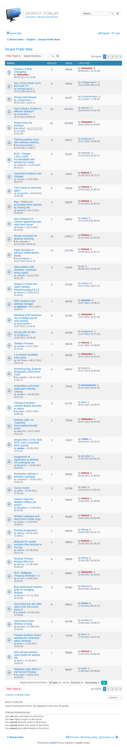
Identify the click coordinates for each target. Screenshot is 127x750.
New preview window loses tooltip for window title (27, 655)
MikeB (22, 612)
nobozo (21, 292)
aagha (84, 218)
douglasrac (22, 335)
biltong (20, 533)
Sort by (73, 682)
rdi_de (20, 578)
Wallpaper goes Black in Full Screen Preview (27, 670)
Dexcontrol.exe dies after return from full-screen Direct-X (28, 606)
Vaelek (20, 550)
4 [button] (116, 56)
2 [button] (108, 56)
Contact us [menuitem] (108, 737)
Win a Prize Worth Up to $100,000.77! (27, 84)
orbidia (20, 346)
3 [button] (112, 56)
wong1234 (22, 193)
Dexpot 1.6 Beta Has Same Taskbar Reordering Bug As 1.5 (26, 287)
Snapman (86, 138)
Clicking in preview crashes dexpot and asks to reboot (28, 405)
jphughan (86, 456)
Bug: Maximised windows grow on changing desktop (28, 589)
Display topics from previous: (40, 682)
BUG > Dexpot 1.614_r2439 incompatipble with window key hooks (24, 158)
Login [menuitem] (117, 33)
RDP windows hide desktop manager (24, 302)
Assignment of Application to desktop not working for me (26, 459)
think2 (22, 128)
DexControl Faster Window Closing (24, 622)
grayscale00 (23, 323)
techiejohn (24, 258)
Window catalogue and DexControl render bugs (27, 517)
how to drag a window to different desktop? (27, 110)
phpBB (52, 743)
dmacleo (22, 306)
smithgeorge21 (24, 88)
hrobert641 (22, 114)
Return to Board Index (18, 694)
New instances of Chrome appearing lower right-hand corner (27, 221)
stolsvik (21, 275)
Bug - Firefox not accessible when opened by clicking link (27, 204)
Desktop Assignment (25, 530)
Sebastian (22, 74)
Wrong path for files (25, 332)
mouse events (22, 487)
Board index (16, 737)
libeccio (21, 595)
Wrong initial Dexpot (25, 97)
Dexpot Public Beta (18, 49)
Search (112, 13)
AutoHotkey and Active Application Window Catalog (26, 388)
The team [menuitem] (74, 737)
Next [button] (120, 57)
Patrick (85, 172)
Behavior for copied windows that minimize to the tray (28, 544)
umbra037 (22, 479)
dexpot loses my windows (23, 124)
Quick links (15, 33)
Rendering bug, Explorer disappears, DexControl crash (27, 371)
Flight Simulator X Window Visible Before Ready (26, 253)
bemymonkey (26, 145)
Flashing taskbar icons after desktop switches (26, 141)
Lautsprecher (24, 100)
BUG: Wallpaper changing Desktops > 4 (27, 574)
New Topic (12, 55)
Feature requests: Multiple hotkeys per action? (25, 502)
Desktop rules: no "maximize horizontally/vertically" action (26, 424)
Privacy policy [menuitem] (90, 737)
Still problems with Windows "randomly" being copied (25, 270)
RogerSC (22, 465)
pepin (22, 674)
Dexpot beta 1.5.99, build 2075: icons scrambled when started (28, 442)
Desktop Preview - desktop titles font (24, 560)
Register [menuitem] (105, 33)
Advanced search (117, 13)
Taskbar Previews (24, 343)
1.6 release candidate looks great (26, 356)
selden (20, 448)
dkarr (21, 411)
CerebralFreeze (89, 96)
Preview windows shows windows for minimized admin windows (27, 638)
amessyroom (88, 385)
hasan (84, 603)
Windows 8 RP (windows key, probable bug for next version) (28, 318)
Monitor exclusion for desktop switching (25, 237)
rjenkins (21, 210)
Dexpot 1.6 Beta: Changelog (23, 70)
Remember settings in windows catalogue (26, 475)
